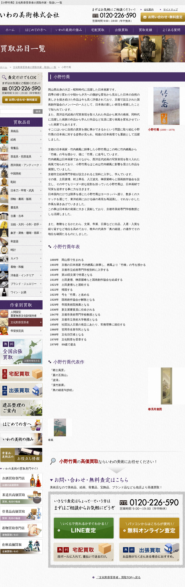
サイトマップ (170, 9)
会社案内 (149, 9)
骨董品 (14, 148)
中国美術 (16, 173)
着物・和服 (17, 266)
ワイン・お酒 (18, 292)
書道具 (14, 207)
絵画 (13, 139)
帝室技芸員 (17, 330)
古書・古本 (17, 215)
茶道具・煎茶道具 (21, 156)
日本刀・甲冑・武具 (22, 190)
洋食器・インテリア (22, 275)
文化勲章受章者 (20, 322)
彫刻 (13, 181)
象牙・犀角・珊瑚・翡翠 (25, 232)
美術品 (14, 131)
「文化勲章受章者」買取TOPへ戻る (118, 577)
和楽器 (14, 241)
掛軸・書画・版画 (21, 198)
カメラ (14, 258)
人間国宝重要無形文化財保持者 (23, 313)
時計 (13, 249)
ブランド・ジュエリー (23, 283)
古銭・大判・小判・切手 (25, 224)
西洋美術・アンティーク (25, 165)
